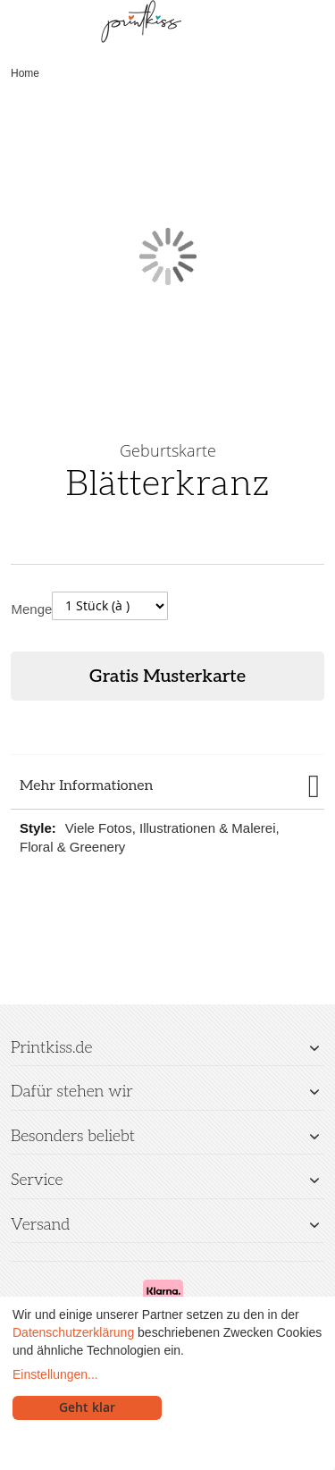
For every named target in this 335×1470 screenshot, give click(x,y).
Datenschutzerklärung (73, 1332)
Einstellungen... (55, 1374)
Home (25, 73)
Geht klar (87, 1407)
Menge (32, 609)
